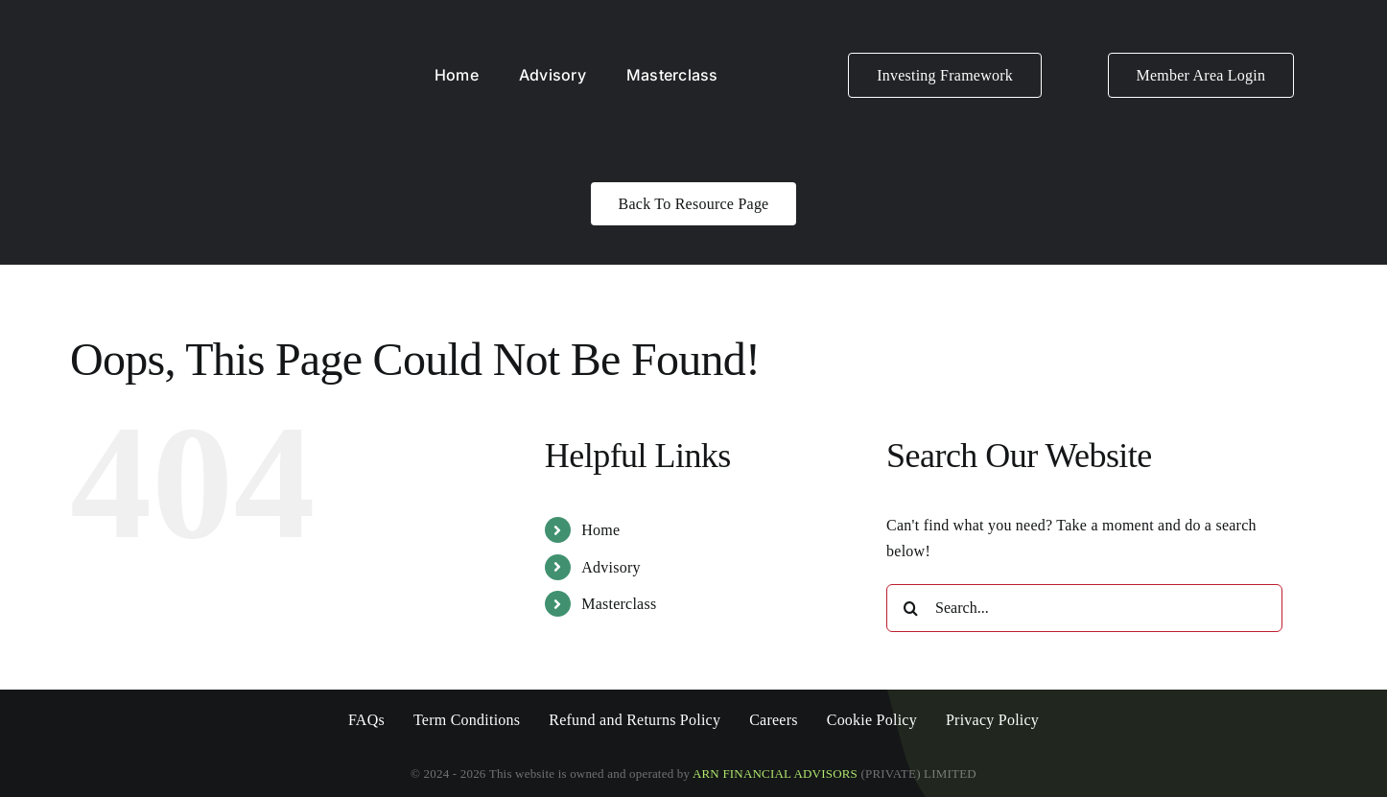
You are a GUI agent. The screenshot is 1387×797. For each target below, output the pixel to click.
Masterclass (618, 604)
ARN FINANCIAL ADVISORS (777, 773)
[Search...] (1084, 608)
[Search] (910, 608)
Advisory (610, 567)
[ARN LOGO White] (163, 26)
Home (600, 530)
